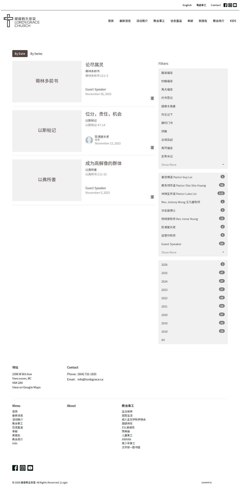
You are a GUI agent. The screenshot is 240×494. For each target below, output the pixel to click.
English (187, 5)
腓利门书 (167, 123)
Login (64, 482)
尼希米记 (167, 156)
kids (233, 21)
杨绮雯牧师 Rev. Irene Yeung (193, 219)
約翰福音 (167, 81)
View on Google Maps (26, 387)
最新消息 (125, 21)
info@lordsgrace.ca (90, 379)
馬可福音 (167, 148)
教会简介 (218, 21)
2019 (193, 323)
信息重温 (176, 21)
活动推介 (142, 21)
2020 (193, 315)
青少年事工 (128, 443)
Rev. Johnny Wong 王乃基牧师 (193, 202)
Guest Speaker (193, 244)
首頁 (111, 21)
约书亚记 (167, 98)
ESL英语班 (128, 427)
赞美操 (126, 431)
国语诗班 (127, 423)
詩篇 (164, 131)
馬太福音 (167, 89)
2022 (193, 298)
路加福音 (167, 73)
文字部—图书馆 (131, 447)
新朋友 (203, 21)
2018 (193, 331)
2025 (193, 273)
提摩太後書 (168, 106)
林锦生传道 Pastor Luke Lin (193, 193)
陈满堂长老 (193, 227)
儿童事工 (127, 435)
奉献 (190, 21)
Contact (216, 5)
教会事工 (159, 21)
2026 (193, 264)
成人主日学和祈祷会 (134, 419)
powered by (215, 482)
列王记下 (167, 114)
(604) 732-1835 (86, 374)
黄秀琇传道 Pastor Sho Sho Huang (193, 185)
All (163, 340)
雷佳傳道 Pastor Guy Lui (193, 177)
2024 (193, 281)
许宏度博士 (193, 210)
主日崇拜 (127, 411)
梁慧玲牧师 (193, 235)
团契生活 (127, 415)
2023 (193, 289)
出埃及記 (167, 140)
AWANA (126, 439)
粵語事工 (201, 5)
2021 (193, 306)
